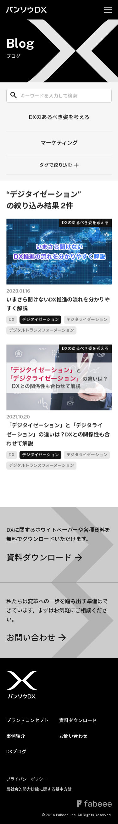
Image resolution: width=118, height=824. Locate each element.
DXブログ (16, 751)
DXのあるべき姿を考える (59, 118)
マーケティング (59, 144)
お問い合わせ (73, 736)
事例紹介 (15, 736)
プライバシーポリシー (26, 779)
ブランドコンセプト (27, 720)
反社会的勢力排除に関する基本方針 (39, 789)
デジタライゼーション (86, 324)
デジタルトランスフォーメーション (41, 334)
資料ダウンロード (78, 720)
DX (11, 324)
